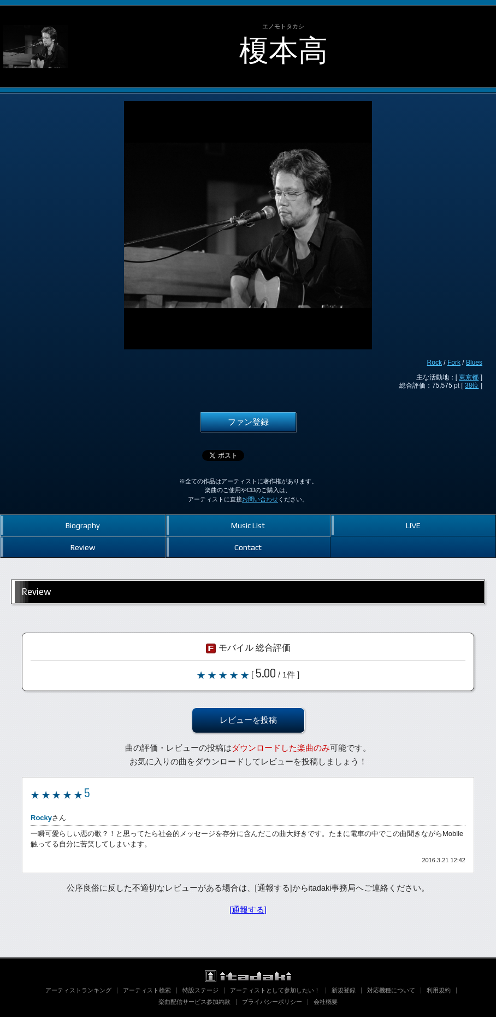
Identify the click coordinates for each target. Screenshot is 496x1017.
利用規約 (439, 990)
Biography (83, 525)
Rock (434, 362)
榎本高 (283, 50)
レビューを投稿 (248, 720)
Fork (453, 362)
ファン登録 (248, 422)
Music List (248, 525)
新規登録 (344, 990)
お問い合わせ (260, 499)
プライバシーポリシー (272, 1001)
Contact (248, 547)
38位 (472, 385)
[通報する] (248, 909)
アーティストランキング (78, 990)
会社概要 (326, 1001)
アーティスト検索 (147, 990)
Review (82, 547)
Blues (474, 362)
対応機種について (391, 990)
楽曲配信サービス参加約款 (194, 1001)
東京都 (469, 377)
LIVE (413, 525)
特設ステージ (200, 990)
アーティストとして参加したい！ (275, 990)
